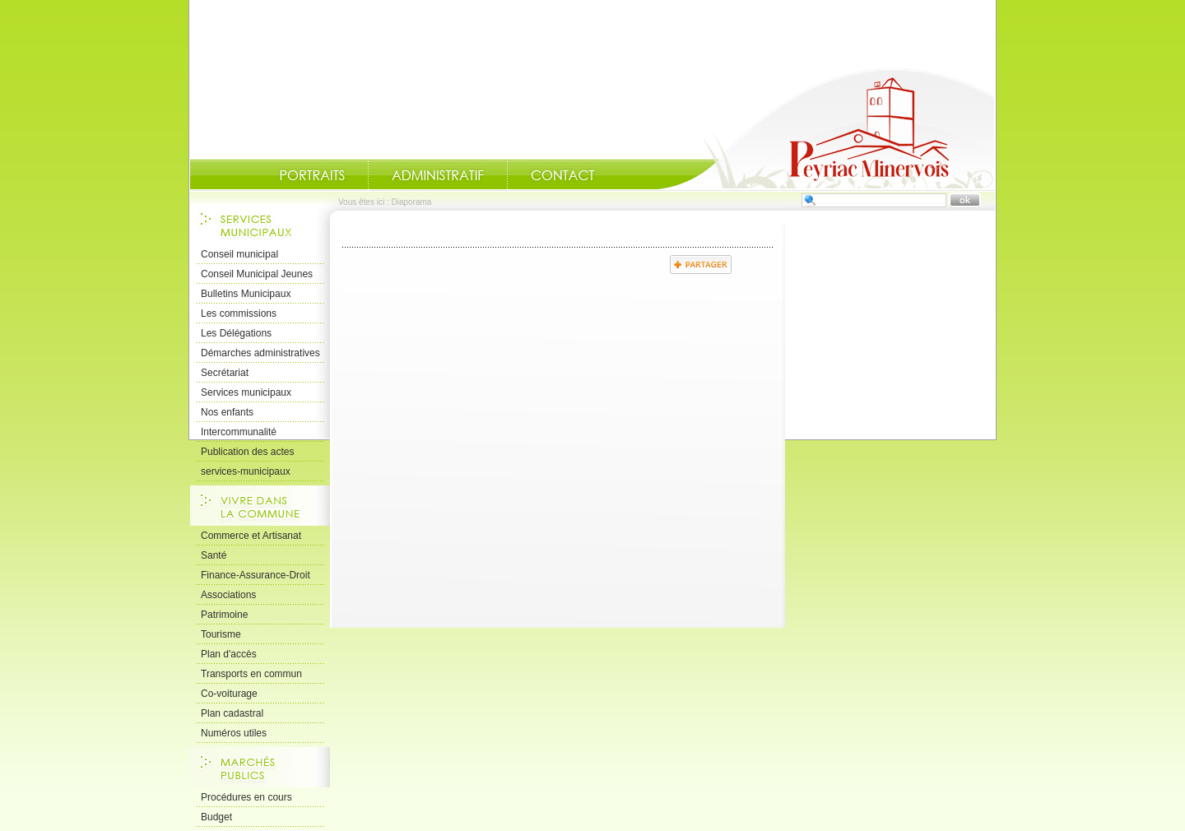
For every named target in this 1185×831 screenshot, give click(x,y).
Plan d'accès (229, 654)
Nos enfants (227, 412)
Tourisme (221, 634)
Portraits (312, 175)
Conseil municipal (239, 254)
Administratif (438, 175)
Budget (216, 817)
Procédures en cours (246, 797)
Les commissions (238, 313)
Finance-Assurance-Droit (255, 575)
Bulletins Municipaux (245, 293)
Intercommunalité (238, 432)
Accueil (826, 128)
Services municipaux (246, 392)
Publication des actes (247, 451)
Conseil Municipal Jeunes (257, 274)
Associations (228, 595)
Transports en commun (251, 674)
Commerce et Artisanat (251, 535)
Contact (563, 175)
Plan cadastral (232, 713)
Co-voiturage (229, 693)
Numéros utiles (234, 733)
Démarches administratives (260, 353)
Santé (213, 555)
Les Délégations (236, 333)
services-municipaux (245, 471)
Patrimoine (224, 614)
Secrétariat (225, 372)
